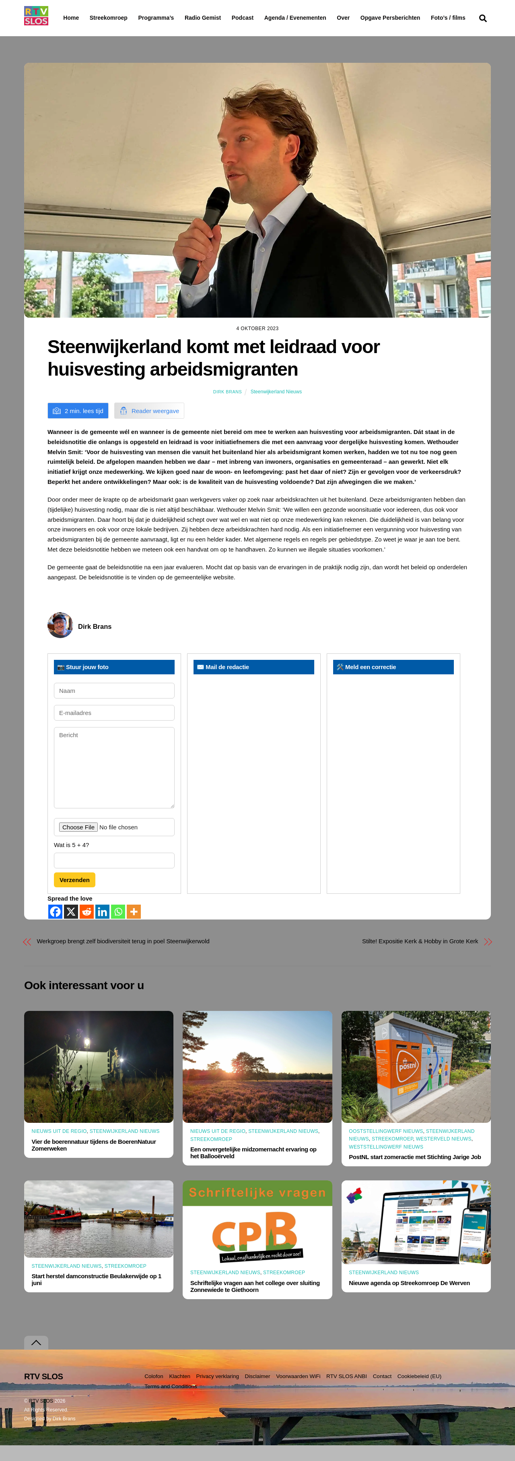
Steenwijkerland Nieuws (276, 407)
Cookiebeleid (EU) (420, 1392)
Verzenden (75, 895)
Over (364, 17)
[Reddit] (87, 927)
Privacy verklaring (217, 1392)
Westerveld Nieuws (444, 1154)
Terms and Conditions (170, 1402)
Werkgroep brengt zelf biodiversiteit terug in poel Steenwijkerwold (123, 956)
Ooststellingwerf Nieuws (386, 1147)
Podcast (263, 17)
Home (64, 17)
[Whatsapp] (118, 927)
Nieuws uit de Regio (59, 1147)
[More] (134, 927)
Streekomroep (110, 18)
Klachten (179, 1392)
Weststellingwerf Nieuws (386, 1162)
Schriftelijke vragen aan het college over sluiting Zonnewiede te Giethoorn (255, 1301)
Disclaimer (257, 1392)
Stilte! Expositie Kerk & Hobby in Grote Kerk (420, 956)
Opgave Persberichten (419, 18)
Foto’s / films (82, 34)
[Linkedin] (102, 927)
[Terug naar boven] (36, 1358)
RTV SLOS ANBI (346, 1392)
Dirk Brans (227, 407)
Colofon (153, 1392)
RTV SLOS (41, 1417)
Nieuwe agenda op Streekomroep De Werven (409, 1298)
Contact (382, 1392)
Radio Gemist (223, 17)
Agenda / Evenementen (316, 17)
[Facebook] (55, 927)
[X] (71, 927)
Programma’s (171, 18)
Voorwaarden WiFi (298, 1392)
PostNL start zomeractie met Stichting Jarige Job (415, 1172)
